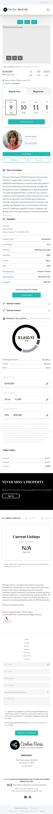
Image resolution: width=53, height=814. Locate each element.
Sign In (44, 2)
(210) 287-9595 (26, 766)
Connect (26, 659)
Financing (26, 652)
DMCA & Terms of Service (28, 811)
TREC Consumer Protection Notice (26, 789)
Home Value (26, 656)
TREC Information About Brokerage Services (26, 791)
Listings (26, 643)
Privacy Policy (12, 811)
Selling (26, 649)
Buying (26, 646)
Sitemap (42, 811)
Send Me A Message (26, 733)
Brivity (25, 808)
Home (26, 639)
